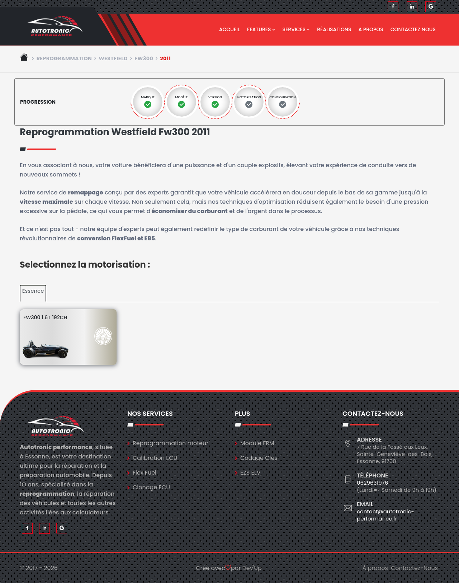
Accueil (229, 29)
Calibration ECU (155, 458)
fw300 (143, 58)
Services (296, 29)
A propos (370, 29)
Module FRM (257, 443)
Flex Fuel (144, 473)
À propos (375, 569)
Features (261, 29)
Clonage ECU (151, 488)
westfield (113, 58)
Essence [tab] (33, 291)
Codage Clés (259, 458)
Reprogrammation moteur (170, 443)
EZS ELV (250, 473)
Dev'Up (252, 569)
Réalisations (334, 29)
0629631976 (372, 483)
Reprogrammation (64, 58)
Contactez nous (413, 29)
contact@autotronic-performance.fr (385, 515)
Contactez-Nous (414, 569)
